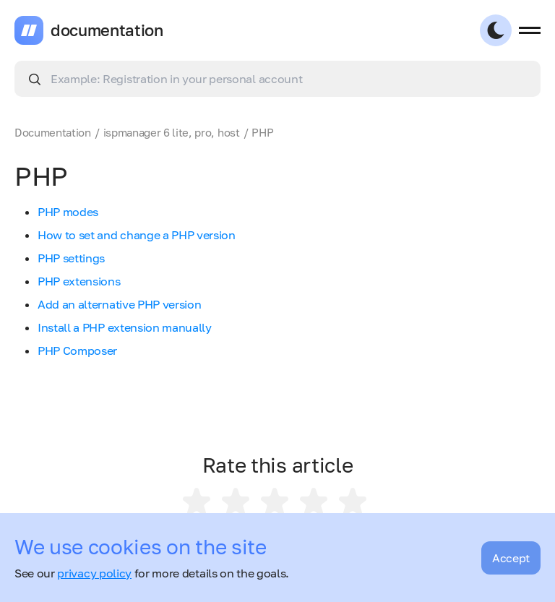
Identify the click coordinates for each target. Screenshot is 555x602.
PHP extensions (79, 281)
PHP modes (68, 212)
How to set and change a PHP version (137, 235)
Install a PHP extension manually (125, 327)
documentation (107, 30)
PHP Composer (77, 350)
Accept (511, 558)
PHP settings (71, 258)
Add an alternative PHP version (119, 304)
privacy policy (94, 573)
